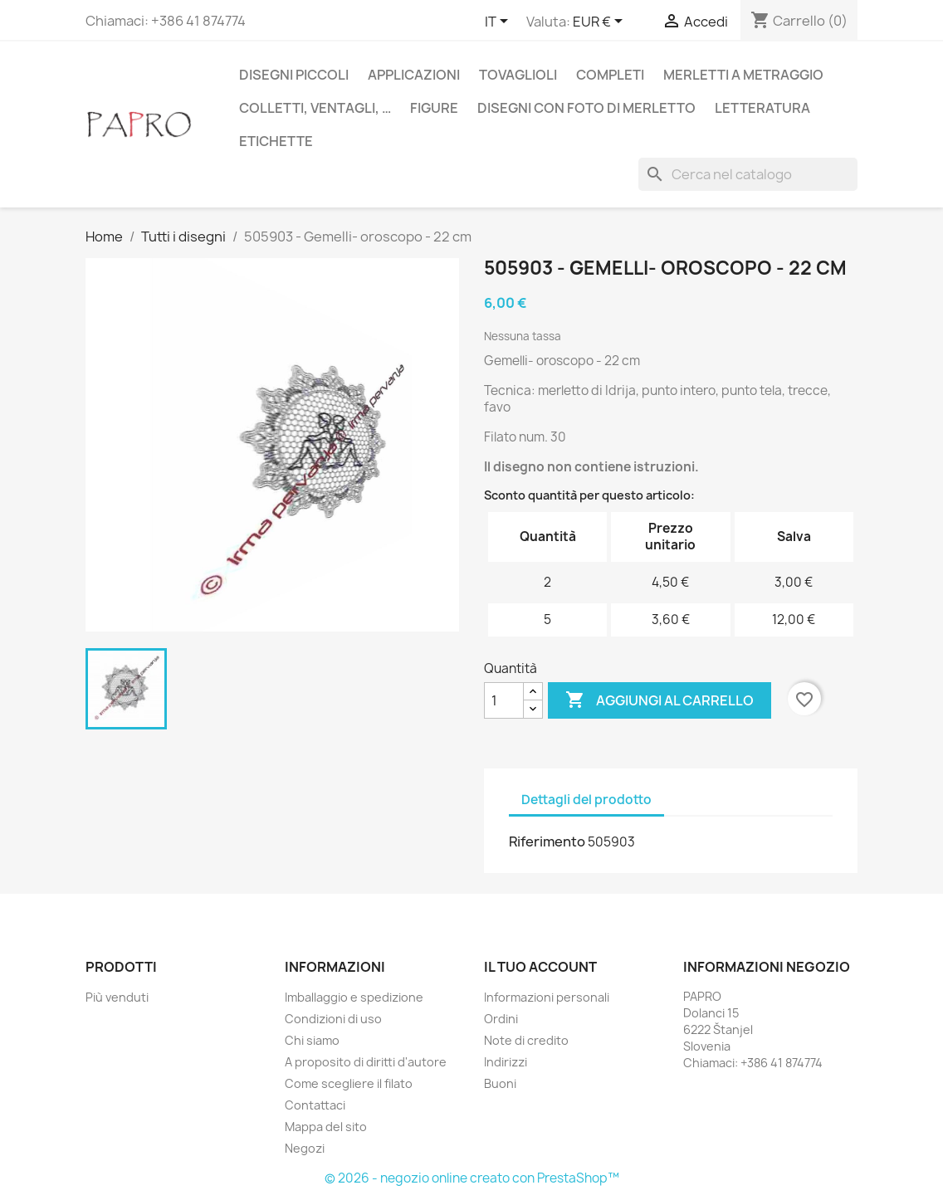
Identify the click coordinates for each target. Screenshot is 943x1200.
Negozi (305, 1148)
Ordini (501, 1019)
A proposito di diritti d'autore (366, 1062)
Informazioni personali (546, 997)
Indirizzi (505, 1062)
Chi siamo (312, 1040)
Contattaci (315, 1105)
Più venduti (117, 997)
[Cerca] (747, 174)
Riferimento (547, 841)
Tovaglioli (518, 75)
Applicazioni (414, 75)
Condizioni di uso (333, 1019)
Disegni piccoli (294, 75)
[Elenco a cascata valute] (600, 22)
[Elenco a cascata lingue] (499, 22)
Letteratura (762, 108)
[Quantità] (504, 700)
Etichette (276, 141)
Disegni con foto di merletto (586, 108)
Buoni (500, 1083)
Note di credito (526, 1040)
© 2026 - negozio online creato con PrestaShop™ (472, 1178)
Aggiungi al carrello (659, 700)
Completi (610, 75)
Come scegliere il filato (349, 1083)
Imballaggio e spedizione (354, 997)
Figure (434, 108)
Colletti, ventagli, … (315, 108)
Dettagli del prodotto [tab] (586, 799)
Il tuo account (540, 967)
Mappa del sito (326, 1126)
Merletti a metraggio (743, 75)
